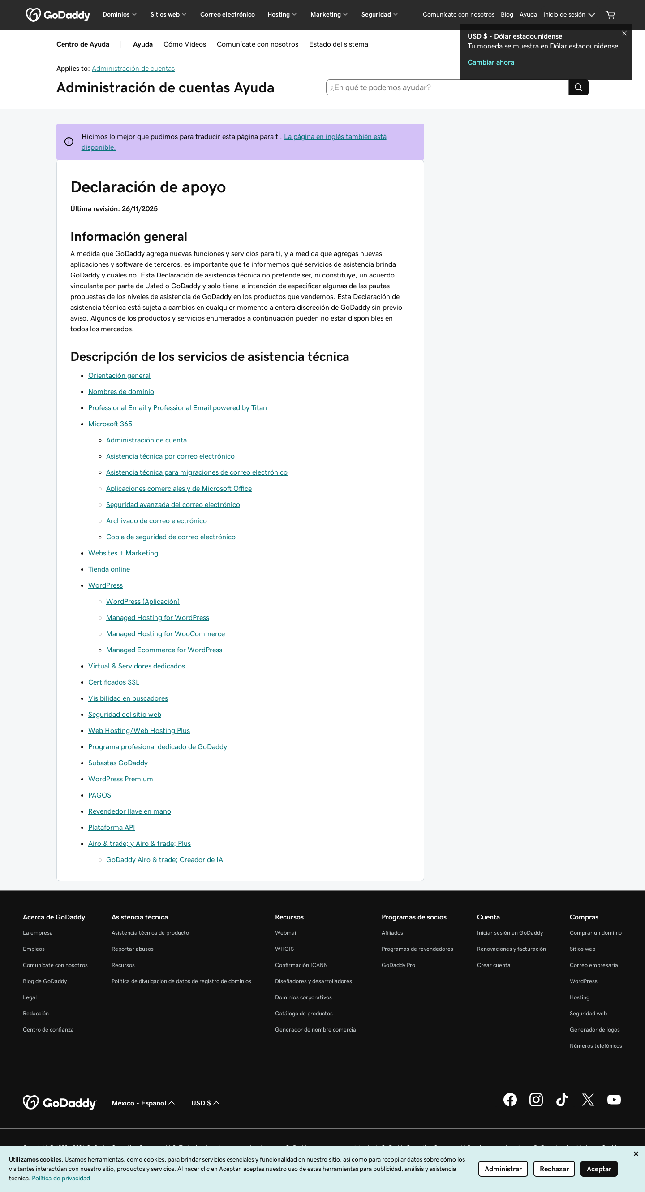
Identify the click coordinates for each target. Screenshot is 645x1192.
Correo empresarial (594, 965)
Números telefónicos (596, 1046)
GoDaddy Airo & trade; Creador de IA (164, 859)
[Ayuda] (528, 14)
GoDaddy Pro (398, 965)
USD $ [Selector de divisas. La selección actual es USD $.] (206, 1102)
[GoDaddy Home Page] (60, 1102)
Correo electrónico (227, 14)
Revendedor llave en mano (129, 811)
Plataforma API (111, 827)
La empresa (38, 933)
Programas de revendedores (417, 949)
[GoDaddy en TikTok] (562, 1105)
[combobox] (447, 87)
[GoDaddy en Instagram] (536, 1105)
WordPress (105, 585)
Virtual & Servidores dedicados (136, 665)
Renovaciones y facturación (511, 949)
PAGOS (99, 794)
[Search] (579, 87)
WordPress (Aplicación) (143, 601)
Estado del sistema (338, 44)
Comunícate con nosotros (257, 44)
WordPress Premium (120, 778)
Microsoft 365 (110, 423)
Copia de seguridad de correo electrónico (171, 536)
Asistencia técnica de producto (150, 933)
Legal (30, 997)
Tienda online (109, 568)
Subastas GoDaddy (118, 762)
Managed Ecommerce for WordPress (164, 649)
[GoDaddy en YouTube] (614, 1105)
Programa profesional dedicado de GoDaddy (157, 746)
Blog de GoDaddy (45, 981)
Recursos (123, 965)
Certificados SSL (114, 681)
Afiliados (392, 933)
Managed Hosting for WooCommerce (165, 633)
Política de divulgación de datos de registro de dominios (181, 981)
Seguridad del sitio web (124, 714)
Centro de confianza (48, 1029)
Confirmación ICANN (301, 965)
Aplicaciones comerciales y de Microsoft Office (179, 488)
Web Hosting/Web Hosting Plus (139, 730)
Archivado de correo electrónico (156, 520)
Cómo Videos (184, 44)
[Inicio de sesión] (570, 14)
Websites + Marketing (123, 552)
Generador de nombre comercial (316, 1029)
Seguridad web (588, 1013)
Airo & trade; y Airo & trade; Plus (139, 843)
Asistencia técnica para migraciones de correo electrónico (197, 472)
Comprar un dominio (596, 933)
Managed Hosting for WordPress (157, 617)
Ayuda (143, 44)
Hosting (579, 997)
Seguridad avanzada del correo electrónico (173, 504)
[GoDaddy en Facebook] (510, 1105)
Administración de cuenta (146, 439)
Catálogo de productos (304, 1013)
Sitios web (582, 949)
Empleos (34, 949)
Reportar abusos (133, 949)
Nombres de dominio (121, 391)
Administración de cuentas (133, 68)
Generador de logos (595, 1029)
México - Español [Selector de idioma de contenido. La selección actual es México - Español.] (144, 1102)
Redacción (36, 1013)
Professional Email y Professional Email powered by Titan (177, 407)
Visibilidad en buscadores (128, 698)
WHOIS (284, 949)
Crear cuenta (494, 965)
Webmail (286, 933)
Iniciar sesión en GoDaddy (510, 933)
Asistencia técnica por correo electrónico (170, 455)
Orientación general (119, 375)
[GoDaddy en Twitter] (588, 1105)
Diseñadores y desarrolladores (313, 981)
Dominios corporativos (303, 997)
